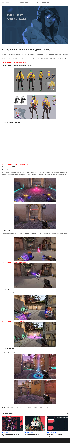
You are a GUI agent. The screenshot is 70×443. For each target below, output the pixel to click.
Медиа (48, 2)
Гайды (37, 2)
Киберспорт (43, 2)
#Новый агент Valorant (44, 407)
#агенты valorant (28, 407)
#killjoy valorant (10, 407)
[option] (12, 426)
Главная (22, 2)
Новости (27, 2)
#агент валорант (19, 407)
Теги (3, 407)
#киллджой (35, 407)
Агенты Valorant (6, 47)
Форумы (32, 2)
